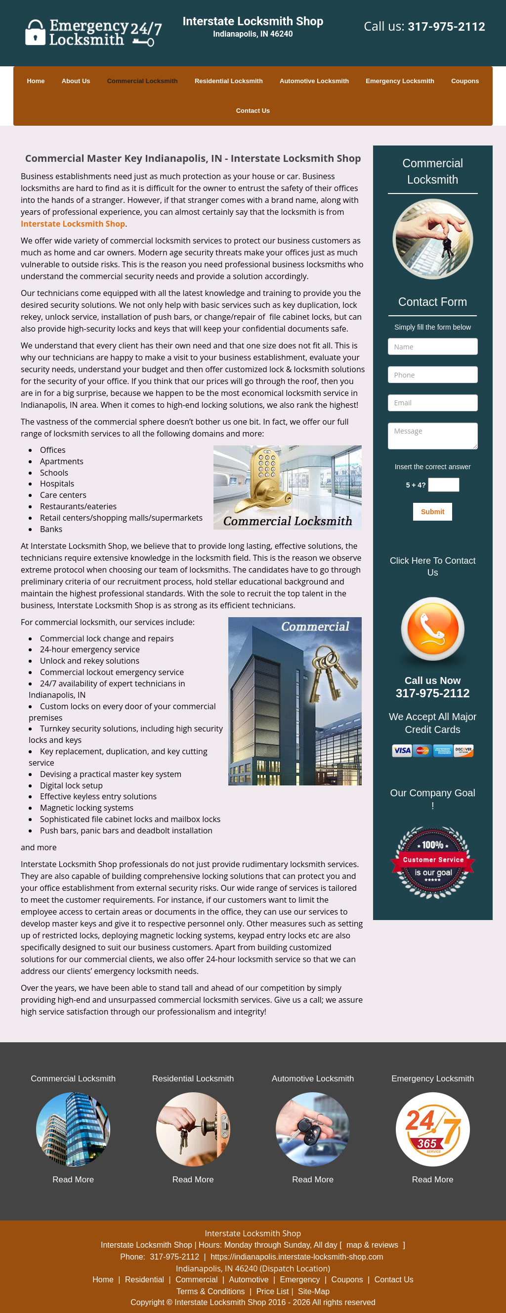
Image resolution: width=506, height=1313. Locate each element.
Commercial (196, 1279)
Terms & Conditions (210, 1291)
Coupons (465, 81)
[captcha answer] (444, 485)
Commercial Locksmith (142, 81)
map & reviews (373, 1245)
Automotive (249, 1279)
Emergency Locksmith (400, 81)
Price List (272, 1291)
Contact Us (253, 110)
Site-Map (314, 1291)
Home (35, 81)
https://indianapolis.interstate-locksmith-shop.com (297, 1257)
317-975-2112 (446, 27)
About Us (76, 81)
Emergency (300, 1279)
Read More (73, 1179)
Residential (144, 1279)
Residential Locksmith (229, 81)
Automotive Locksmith (314, 81)
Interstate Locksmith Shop (73, 223)
